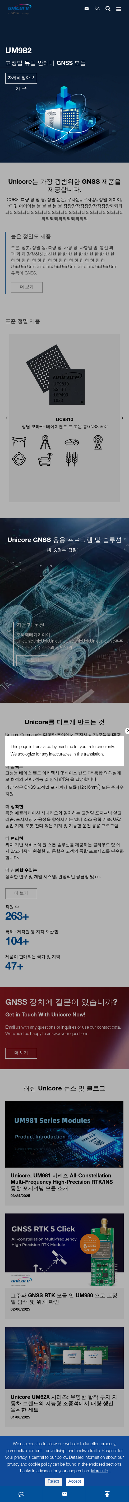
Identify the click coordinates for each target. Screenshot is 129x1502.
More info (99, 1471)
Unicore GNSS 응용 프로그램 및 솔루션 (64, 541)
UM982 (18, 52)
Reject (53, 1482)
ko (97, 9)
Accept (74, 1482)
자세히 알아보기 (21, 80)
